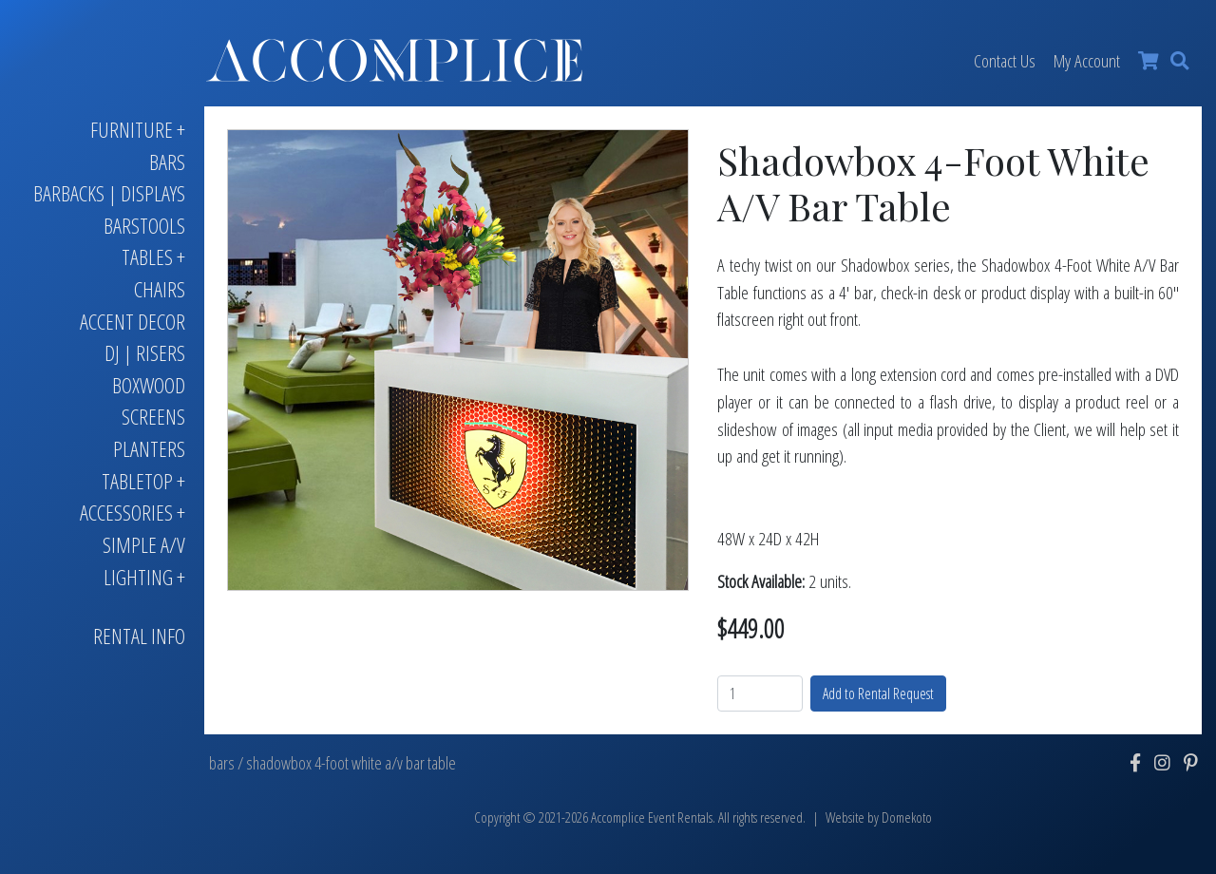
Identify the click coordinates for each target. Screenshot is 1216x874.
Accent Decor (132, 321)
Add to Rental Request (878, 693)
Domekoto (907, 817)
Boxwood (148, 385)
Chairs (159, 289)
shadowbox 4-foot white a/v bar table (351, 762)
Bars (167, 162)
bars (222, 762)
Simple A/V (144, 545)
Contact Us (1005, 60)
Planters (149, 449)
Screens (153, 416)
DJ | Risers (144, 353)
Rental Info (139, 636)
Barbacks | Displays (109, 193)
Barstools (144, 225)
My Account (1087, 60)
